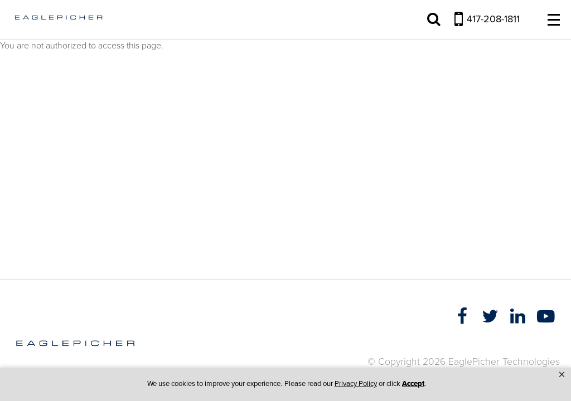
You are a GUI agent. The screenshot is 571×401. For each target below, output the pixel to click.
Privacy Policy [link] (356, 383)
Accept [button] (413, 383)
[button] (561, 375)
